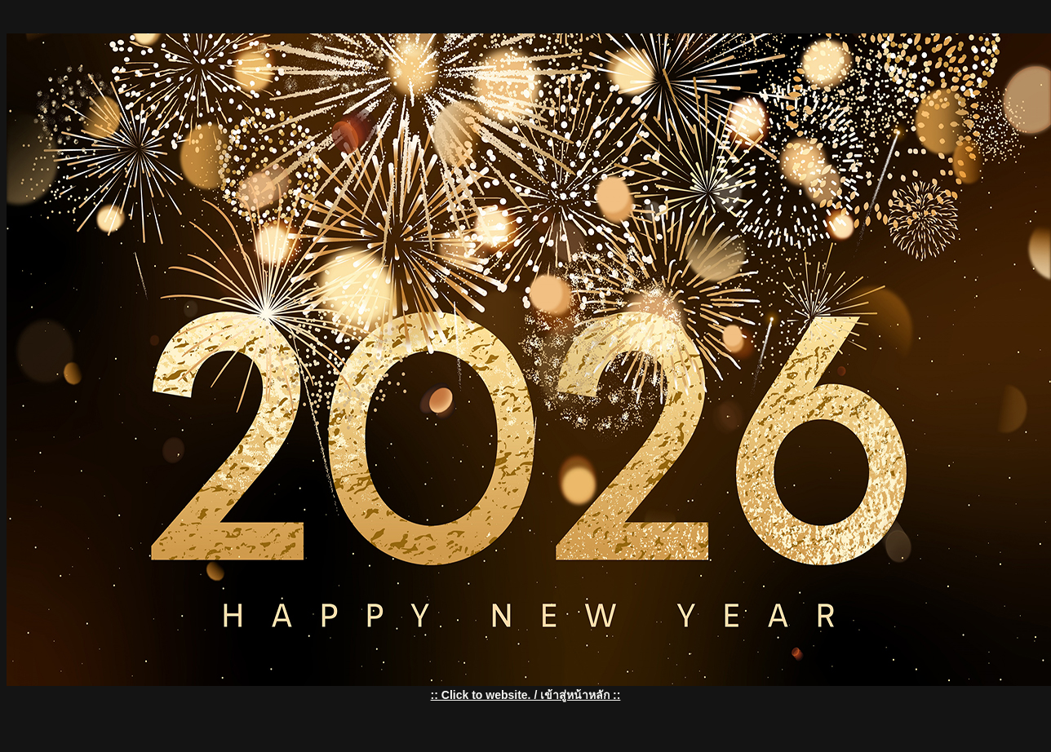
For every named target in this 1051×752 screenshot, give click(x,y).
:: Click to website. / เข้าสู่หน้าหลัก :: (526, 694)
